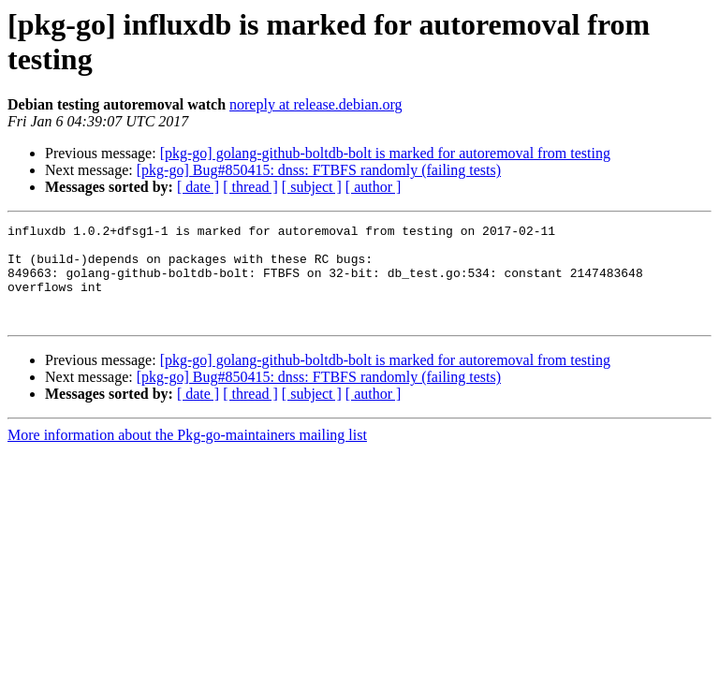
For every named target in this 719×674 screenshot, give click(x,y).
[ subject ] (312, 187)
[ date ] (198, 187)
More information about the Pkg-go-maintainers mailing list (187, 454)
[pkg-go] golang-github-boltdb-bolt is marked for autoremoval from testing (385, 153)
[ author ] (373, 187)
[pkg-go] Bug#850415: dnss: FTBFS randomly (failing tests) (319, 170)
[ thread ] (250, 187)
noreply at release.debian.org (316, 104)
